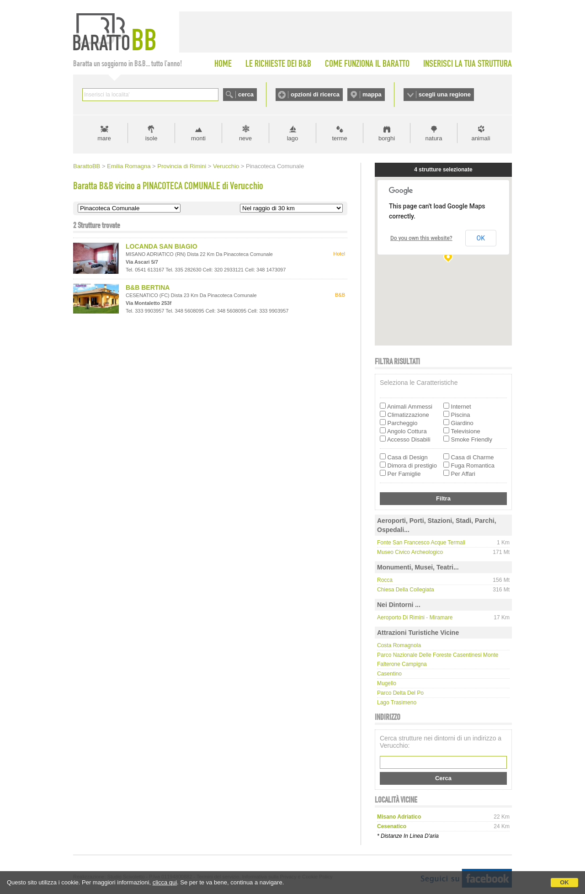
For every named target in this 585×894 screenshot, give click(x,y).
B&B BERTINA (148, 287)
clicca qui (165, 882)
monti (198, 138)
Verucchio (226, 166)
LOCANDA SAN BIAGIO (161, 246)
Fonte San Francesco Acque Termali (421, 542)
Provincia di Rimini (181, 166)
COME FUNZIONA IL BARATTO (367, 63)
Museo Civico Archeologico (410, 552)
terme (339, 138)
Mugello (386, 683)
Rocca (385, 580)
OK (564, 882)
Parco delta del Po (400, 693)
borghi (386, 138)
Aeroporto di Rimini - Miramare (414, 617)
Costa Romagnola (399, 645)
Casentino (389, 673)
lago (292, 138)
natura (433, 138)
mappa (372, 94)
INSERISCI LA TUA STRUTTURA (467, 63)
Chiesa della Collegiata (405, 589)
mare (104, 138)
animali (480, 138)
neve (245, 138)
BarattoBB (86, 166)
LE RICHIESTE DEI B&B (278, 63)
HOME (223, 63)
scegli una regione (445, 94)
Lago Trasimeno (396, 702)
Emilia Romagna (128, 166)
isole (151, 138)
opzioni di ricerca (315, 94)
